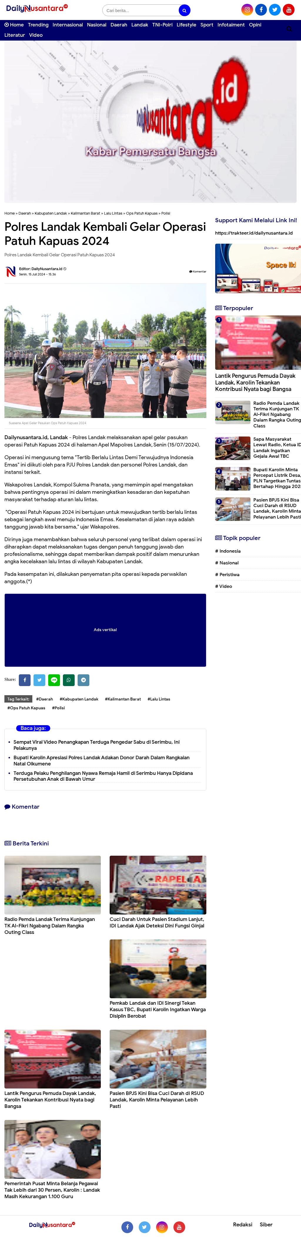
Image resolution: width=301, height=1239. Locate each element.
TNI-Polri (162, 25)
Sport (206, 25)
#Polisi (58, 707)
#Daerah (44, 699)
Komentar (197, 271)
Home (14, 25)
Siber (266, 1224)
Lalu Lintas (113, 213)
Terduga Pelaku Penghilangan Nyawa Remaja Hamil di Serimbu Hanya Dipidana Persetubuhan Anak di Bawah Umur (103, 776)
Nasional (96, 25)
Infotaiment (231, 25)
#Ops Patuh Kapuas (26, 707)
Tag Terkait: (18, 699)
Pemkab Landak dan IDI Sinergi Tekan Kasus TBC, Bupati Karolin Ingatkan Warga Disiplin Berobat (158, 1009)
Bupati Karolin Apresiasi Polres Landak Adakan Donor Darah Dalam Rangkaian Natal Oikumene (102, 761)
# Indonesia (228, 551)
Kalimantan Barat (85, 213)
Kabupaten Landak (51, 213)
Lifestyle (186, 25)
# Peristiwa (227, 575)
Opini (255, 25)
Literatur (14, 35)
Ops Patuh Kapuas (142, 213)
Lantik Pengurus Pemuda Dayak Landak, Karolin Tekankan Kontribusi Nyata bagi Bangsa (50, 1099)
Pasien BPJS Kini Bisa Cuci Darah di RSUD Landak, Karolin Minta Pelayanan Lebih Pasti (157, 1099)
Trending (38, 25)
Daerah (119, 25)
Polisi (165, 213)
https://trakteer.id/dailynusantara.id (254, 233)
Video (36, 35)
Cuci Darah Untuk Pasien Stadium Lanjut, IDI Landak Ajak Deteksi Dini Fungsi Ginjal (157, 922)
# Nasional (227, 563)
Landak (139, 25)
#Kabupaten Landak (79, 699)
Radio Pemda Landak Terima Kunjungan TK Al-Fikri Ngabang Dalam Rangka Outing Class (49, 925)
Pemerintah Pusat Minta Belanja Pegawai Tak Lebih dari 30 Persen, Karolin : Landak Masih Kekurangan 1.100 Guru (52, 1190)
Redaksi (242, 1224)
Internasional (68, 25)
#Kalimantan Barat (123, 699)
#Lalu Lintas (159, 699)
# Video (223, 586)
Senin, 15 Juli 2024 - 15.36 (37, 274)
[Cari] (289, 29)
